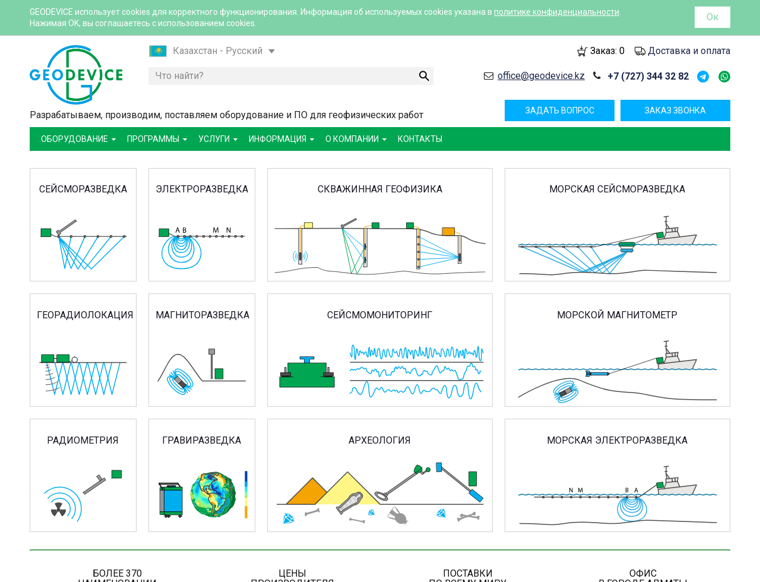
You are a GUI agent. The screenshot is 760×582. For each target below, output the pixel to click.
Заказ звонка (675, 110)
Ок (712, 17)
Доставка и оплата (689, 50)
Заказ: (607, 50)
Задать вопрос (559, 110)
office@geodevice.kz (541, 75)
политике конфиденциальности (556, 12)
